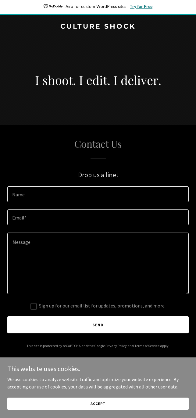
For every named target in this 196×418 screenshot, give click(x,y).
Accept (98, 403)
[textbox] (98, 194)
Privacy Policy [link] (116, 345)
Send (98, 325)
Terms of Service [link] (146, 345)
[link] (98, 27)
